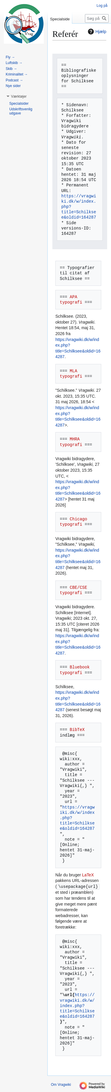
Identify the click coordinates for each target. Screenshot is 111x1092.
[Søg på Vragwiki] (97, 18)
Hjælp (96, 32)
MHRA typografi (71, 441)
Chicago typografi (75, 521)
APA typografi (71, 299)
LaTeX (88, 875)
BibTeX (77, 729)
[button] (19, 96)
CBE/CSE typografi (75, 590)
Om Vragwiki (61, 1085)
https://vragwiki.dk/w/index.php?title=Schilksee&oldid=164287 (77, 1005)
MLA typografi (71, 373)
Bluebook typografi (76, 669)
